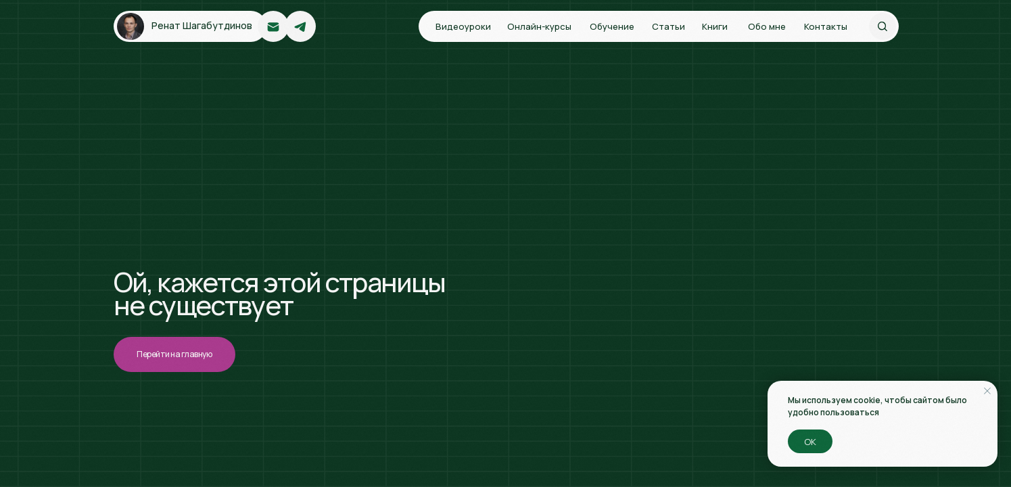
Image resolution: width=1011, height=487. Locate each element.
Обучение (612, 26)
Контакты (825, 26)
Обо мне (767, 26)
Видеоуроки (463, 26)
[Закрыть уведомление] (987, 391)
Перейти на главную (174, 354)
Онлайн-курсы (539, 26)
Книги (715, 26)
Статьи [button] (668, 26)
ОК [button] (810, 442)
